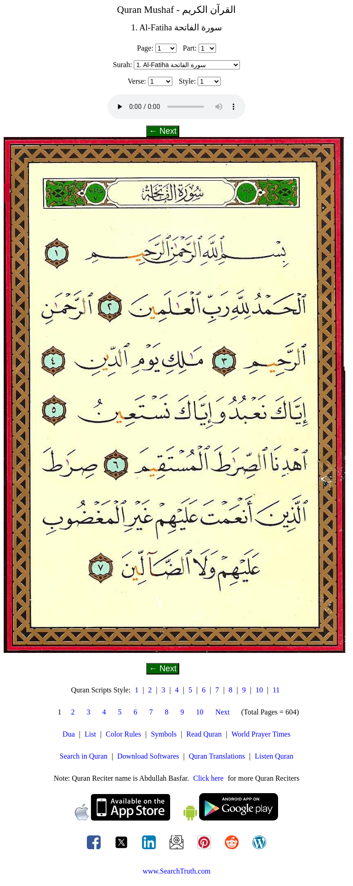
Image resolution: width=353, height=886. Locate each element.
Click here (208, 778)
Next (223, 712)
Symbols (163, 734)
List (90, 734)
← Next (162, 131)
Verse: (137, 81)
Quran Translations (217, 756)
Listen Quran (274, 756)
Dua (69, 734)
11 (276, 690)
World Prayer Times (260, 734)
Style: (187, 81)
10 (259, 690)
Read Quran (204, 734)
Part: (190, 48)
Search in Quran (84, 756)
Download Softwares (148, 756)
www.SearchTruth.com (176, 871)
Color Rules (123, 734)
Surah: (122, 65)
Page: (145, 48)
